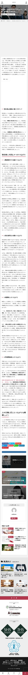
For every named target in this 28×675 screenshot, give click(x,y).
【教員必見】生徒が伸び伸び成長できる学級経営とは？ (20, 546)
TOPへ (25, 673)
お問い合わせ (13, 660)
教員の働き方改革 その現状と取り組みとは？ (20, 575)
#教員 (13, 14)
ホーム (7, 660)
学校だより (19, 673)
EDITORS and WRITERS (20, 663)
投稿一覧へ (13, 518)
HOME (3, 20)
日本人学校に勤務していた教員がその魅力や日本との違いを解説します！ (20, 591)
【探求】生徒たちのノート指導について (20, 529)
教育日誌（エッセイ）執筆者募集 (11, 662)
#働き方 (9, 14)
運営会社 (23, 662)
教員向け (4, 14)
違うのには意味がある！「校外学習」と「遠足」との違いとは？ (7, 576)
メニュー (14, 673)
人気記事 (8, 673)
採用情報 (20, 660)
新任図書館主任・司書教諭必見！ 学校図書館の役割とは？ (7, 591)
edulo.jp (18, 668)
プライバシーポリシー (7, 663)
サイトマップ (14, 665)
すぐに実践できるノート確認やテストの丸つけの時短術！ (20, 538)
